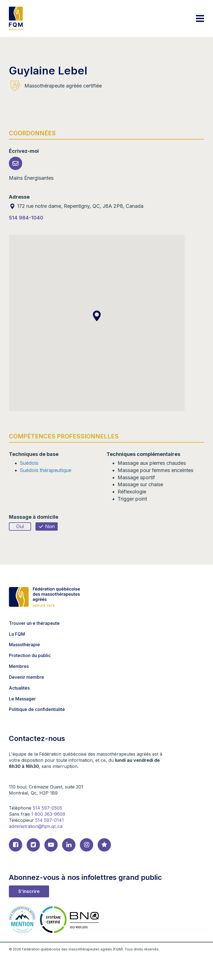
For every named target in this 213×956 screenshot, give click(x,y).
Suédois (29, 463)
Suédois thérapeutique (45, 470)
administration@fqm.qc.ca (35, 826)
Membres (19, 666)
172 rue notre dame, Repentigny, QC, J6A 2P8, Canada (76, 206)
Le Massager (22, 699)
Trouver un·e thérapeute (34, 623)
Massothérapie (24, 644)
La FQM (17, 634)
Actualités (19, 688)
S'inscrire (29, 891)
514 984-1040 (26, 218)
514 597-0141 (49, 820)
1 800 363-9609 (48, 814)
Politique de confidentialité (37, 709)
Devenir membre (26, 677)
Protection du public (30, 655)
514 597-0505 (47, 808)
